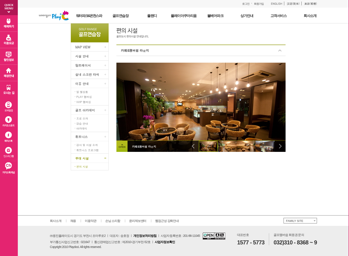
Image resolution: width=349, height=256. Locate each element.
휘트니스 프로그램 (87, 150)
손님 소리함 (112, 221)
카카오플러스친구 (9, 169)
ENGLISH (276, 3)
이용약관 (90, 221)
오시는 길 (9, 89)
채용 (73, 221)
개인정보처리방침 (144, 235)
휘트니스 (81, 136)
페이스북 (9, 137)
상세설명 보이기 (122, 146)
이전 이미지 (193, 146)
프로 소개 (82, 118)
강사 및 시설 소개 (87, 145)
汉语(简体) (293, 3)
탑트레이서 (83, 65)
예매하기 (9, 23)
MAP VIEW (82, 47)
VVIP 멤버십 (83, 101)
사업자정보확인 (165, 242)
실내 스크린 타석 (87, 74)
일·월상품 (82, 91)
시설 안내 (82, 56)
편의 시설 (82, 166)
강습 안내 (82, 123)
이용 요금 (9, 40)
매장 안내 (9, 73)
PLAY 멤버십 (84, 96)
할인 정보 (9, 56)
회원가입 (259, 3)
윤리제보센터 (137, 221)
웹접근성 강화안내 (167, 221)
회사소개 (55, 221)
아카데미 (81, 128)
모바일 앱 (9, 106)
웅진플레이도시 (54, 15)
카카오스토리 (9, 121)
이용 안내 (82, 83)
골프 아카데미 (85, 110)
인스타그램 (9, 153)
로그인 (246, 3)
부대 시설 (82, 158)
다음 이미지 (280, 146)
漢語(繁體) (310, 3)
